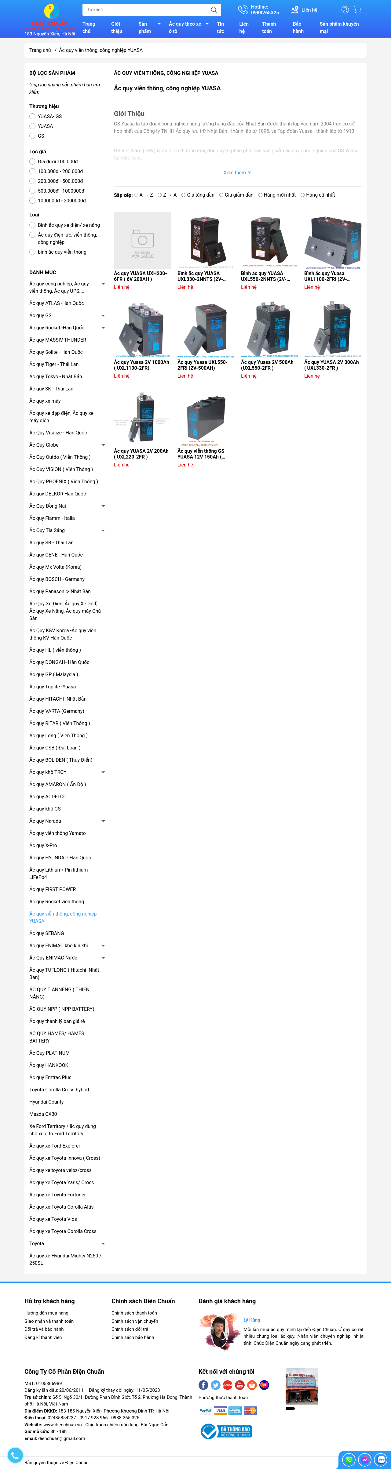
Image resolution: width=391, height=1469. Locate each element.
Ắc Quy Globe (44, 446)
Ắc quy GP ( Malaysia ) (53, 675)
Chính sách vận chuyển (134, 1322)
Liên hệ (244, 27)
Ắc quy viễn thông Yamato (57, 834)
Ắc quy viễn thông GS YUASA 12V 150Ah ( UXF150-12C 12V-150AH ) (204, 455)
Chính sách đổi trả (129, 1330)
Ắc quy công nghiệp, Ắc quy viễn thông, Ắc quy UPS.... (59, 288)
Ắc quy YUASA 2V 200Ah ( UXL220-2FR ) (141, 455)
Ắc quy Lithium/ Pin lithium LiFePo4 (58, 874)
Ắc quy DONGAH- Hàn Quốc (59, 663)
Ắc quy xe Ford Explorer (54, 1147)
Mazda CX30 (43, 1115)
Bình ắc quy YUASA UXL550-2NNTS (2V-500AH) (264, 277)
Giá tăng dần (197, 195)
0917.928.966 (93, 1418)
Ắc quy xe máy (45, 402)
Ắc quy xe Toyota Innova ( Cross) (64, 1159)
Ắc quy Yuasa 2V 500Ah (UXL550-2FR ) (267, 366)
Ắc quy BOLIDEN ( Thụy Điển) (61, 761)
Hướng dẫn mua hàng (46, 1314)
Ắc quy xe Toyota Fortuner (57, 1196)
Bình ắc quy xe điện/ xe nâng (69, 226)
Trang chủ (88, 27)
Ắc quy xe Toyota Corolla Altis (61, 1208)
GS (41, 137)
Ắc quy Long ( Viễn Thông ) (58, 736)
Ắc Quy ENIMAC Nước (53, 959)
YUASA (45, 127)
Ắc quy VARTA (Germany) (56, 712)
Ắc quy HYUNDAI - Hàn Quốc (60, 858)
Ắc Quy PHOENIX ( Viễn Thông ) (63, 482)
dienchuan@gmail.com (61, 1439)
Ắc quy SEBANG (46, 934)
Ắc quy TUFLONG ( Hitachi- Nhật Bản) (64, 974)
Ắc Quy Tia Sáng (47, 531)
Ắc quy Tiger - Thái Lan (54, 365)
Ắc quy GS (40, 316)
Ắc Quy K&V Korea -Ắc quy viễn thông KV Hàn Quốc (62, 635)
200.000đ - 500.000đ (60, 182)
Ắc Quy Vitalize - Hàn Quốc (58, 434)
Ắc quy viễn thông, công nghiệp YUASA (63, 918)
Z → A (167, 195)
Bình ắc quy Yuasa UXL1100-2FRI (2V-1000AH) (325, 277)
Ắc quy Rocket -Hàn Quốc (56, 329)
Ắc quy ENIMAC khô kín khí (58, 946)
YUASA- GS (50, 117)
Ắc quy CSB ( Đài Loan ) (55, 749)
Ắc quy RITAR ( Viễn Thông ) (59, 724)
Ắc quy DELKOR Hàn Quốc (57, 495)
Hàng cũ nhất (318, 195)
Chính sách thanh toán (134, 1314)
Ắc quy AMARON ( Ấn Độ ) (57, 785)
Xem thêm (238, 173)
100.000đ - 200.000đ (60, 172)
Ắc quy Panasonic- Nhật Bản (60, 592)
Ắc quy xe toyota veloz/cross (60, 1171)
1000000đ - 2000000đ (62, 202)
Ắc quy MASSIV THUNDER (57, 341)
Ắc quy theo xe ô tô (190, 27)
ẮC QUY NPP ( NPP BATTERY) (61, 1010)
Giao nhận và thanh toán (49, 1322)
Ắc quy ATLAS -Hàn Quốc (56, 304)
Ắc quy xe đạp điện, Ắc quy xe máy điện (61, 417)
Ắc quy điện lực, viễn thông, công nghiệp (67, 239)
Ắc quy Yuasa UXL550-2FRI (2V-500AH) (202, 366)
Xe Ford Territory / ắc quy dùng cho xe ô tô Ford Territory (62, 1130)
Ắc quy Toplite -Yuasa (52, 688)
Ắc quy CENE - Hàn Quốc (56, 556)
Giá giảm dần (236, 195)
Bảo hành (298, 27)
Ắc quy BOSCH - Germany (57, 580)
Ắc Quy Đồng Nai (47, 507)
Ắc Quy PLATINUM (49, 1054)
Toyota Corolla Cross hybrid (59, 1091)
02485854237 (62, 1418)
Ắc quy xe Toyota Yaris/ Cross (61, 1183)
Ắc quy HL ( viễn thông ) (55, 651)
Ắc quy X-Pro (43, 846)
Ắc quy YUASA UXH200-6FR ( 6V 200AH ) (140, 277)
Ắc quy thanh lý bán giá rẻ (57, 1022)
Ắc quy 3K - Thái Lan (51, 390)
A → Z (143, 195)
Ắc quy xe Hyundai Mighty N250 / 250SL (65, 1260)
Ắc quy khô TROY (48, 773)
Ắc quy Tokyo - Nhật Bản (55, 377)
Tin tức (220, 27)
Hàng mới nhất (277, 195)
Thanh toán (269, 27)
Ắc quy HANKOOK (48, 1066)
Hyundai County (46, 1103)
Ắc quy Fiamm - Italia (52, 519)
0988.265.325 (125, 1418)
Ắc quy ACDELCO (48, 797)
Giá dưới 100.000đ (58, 162)
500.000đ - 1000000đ (61, 192)
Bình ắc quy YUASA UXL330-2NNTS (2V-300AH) (200, 277)
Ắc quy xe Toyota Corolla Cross (63, 1232)
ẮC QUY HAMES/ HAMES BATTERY (56, 1038)
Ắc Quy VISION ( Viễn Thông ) (61, 470)
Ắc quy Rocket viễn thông (56, 902)
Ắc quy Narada (45, 822)
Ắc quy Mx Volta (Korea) (55, 568)
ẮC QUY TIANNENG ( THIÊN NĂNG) (59, 994)
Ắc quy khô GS (45, 810)
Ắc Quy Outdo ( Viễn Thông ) (60, 458)
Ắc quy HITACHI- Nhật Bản (57, 700)
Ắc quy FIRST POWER (52, 890)
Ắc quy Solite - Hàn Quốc (56, 353)
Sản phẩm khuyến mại (339, 27)
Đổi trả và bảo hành (44, 1330)
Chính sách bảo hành (132, 1338)
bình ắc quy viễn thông (62, 253)
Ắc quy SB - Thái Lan (51, 543)
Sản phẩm (151, 27)
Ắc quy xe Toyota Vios (53, 1220)
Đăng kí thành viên (43, 1338)
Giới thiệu (116, 27)
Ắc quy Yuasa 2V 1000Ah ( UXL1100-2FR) (141, 366)
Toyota (36, 1244)
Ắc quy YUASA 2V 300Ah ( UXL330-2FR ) (331, 366)
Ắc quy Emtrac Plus (50, 1078)
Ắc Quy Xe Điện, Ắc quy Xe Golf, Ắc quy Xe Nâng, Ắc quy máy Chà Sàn (65, 612)
